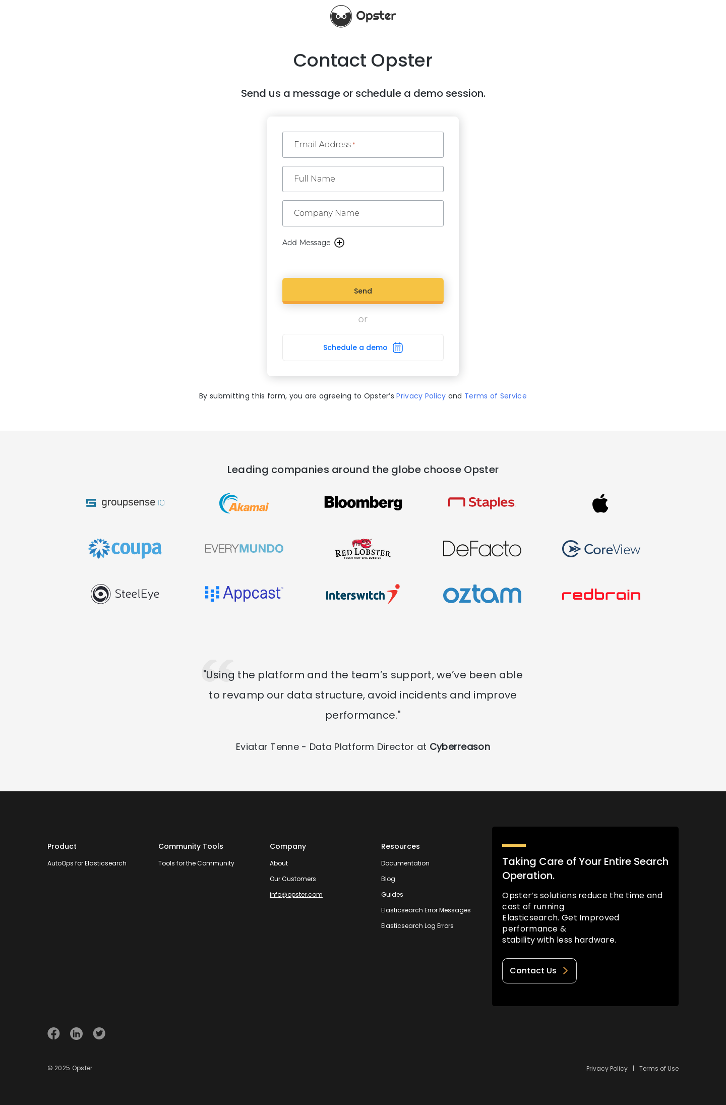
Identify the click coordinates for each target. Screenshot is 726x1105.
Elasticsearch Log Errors (417, 925)
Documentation (405, 863)
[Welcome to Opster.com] (646, 1033)
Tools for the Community (196, 863)
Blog (388, 879)
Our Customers (293, 879)
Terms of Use (659, 1068)
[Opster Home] (363, 16)
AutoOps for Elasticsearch (87, 863)
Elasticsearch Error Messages (426, 910)
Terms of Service (495, 396)
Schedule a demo (355, 347)
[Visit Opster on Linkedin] (76, 1033)
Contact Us (539, 970)
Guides (392, 894)
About (279, 863)
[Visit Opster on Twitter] (99, 1033)
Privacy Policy (421, 396)
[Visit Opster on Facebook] (53, 1033)
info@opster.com (296, 894)
